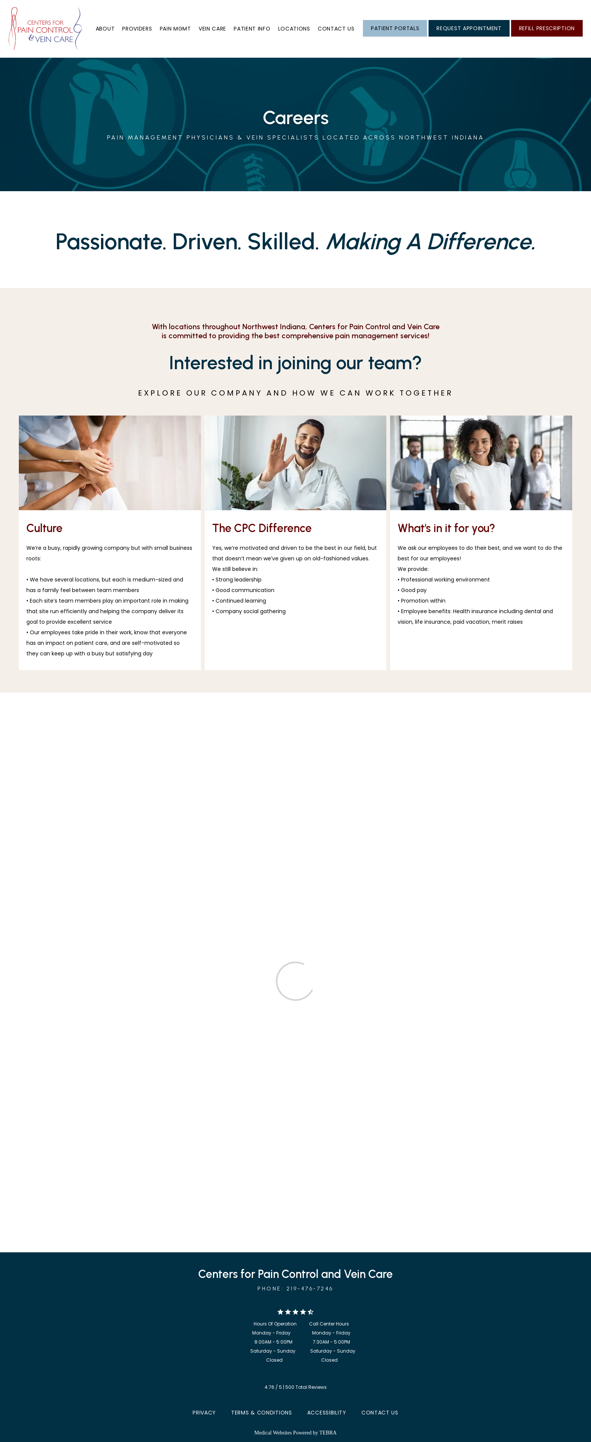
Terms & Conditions (261, 1412)
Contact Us (379, 1412)
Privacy (204, 1412)
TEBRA (328, 1433)
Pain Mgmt (175, 28)
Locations (294, 28)
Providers (137, 28)
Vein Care (212, 28)
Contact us (336, 28)
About (105, 28)
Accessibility (326, 1412)
